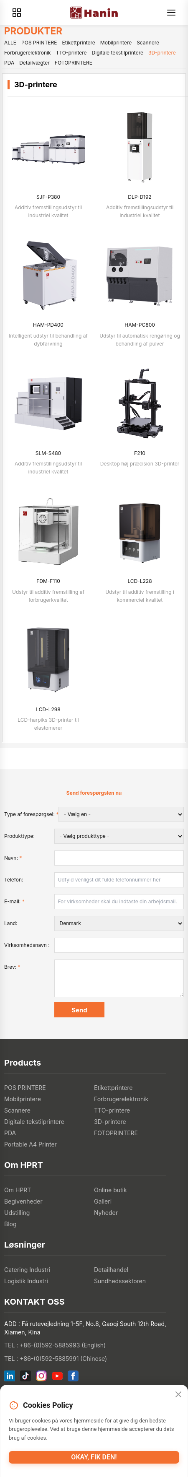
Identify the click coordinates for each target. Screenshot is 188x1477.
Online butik (110, 1190)
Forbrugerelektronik (27, 52)
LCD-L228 (139, 581)
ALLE (10, 42)
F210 (139, 453)
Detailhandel (111, 1269)
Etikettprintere (78, 42)
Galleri (103, 1201)
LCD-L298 (48, 709)
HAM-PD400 (48, 325)
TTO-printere (71, 52)
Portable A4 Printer (30, 1144)
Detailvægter (34, 63)
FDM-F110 (48, 581)
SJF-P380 (48, 197)
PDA (9, 63)
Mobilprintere (116, 42)
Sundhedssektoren (120, 1281)
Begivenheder (23, 1201)
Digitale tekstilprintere (117, 52)
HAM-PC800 (139, 325)
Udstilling (17, 1212)
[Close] (178, 1394)
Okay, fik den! (94, 1457)
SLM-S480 (48, 453)
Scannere (148, 42)
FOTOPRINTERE (73, 63)
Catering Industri (27, 1269)
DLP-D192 (139, 197)
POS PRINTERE (39, 42)
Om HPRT (17, 1190)
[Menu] (171, 12)
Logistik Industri (26, 1281)
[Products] (17, 12)
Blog (10, 1223)
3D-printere (162, 52)
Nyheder (106, 1212)
